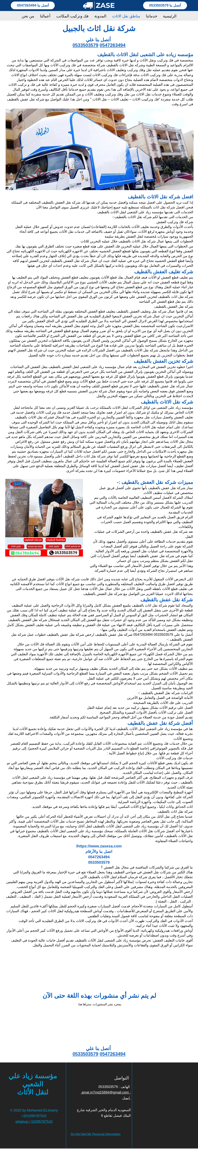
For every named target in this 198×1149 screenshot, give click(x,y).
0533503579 (85, 45)
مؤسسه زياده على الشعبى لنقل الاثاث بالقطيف (145, 54)
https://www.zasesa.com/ (99, 846)
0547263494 (112, 45)
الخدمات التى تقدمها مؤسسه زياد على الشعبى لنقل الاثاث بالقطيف (145, 212)
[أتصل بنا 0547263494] (33, 5)
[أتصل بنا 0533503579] (165, 5)
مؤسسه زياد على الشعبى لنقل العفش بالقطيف (83, 367)
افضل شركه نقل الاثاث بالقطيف (160, 196)
